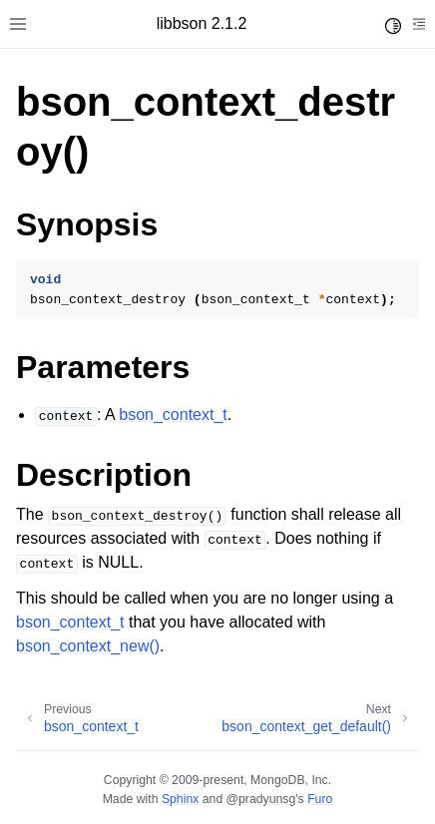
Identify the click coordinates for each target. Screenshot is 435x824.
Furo (319, 799)
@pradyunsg (261, 799)
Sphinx (180, 799)
